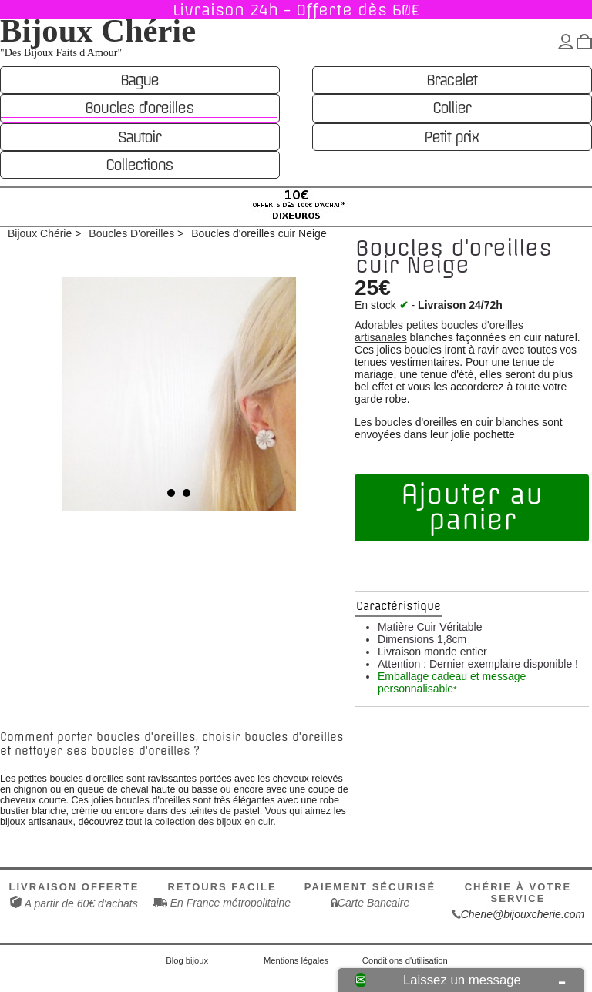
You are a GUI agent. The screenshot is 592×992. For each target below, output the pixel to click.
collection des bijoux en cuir (214, 821)
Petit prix (451, 137)
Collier (451, 108)
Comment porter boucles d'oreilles (98, 737)
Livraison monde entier (432, 651)
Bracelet (451, 80)
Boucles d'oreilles (139, 108)
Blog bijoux (187, 960)
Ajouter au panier (472, 507)
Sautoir (139, 137)
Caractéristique (398, 606)
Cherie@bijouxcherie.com (523, 914)
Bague (139, 80)
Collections (139, 165)
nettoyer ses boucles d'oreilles (102, 751)
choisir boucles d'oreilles (273, 737)
